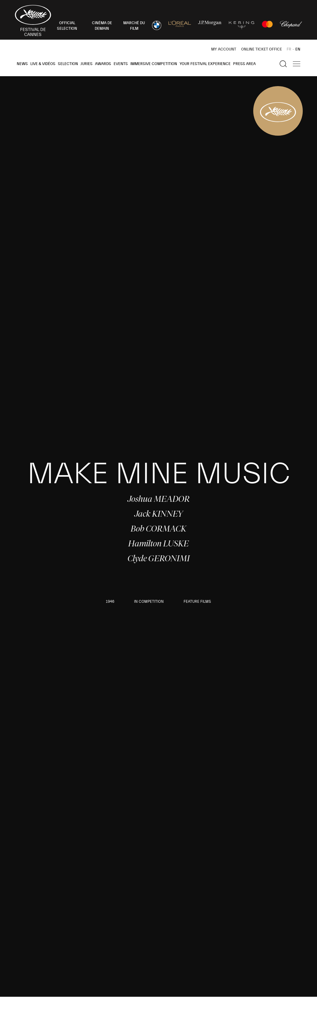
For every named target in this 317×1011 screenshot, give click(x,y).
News (22, 64)
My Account (223, 49)
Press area (244, 64)
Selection (68, 64)
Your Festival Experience (205, 64)
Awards (103, 64)
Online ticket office (261, 49)
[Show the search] (283, 64)
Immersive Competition (153, 64)
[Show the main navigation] (296, 64)
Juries (86, 64)
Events (121, 64)
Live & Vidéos (42, 64)
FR (289, 49)
